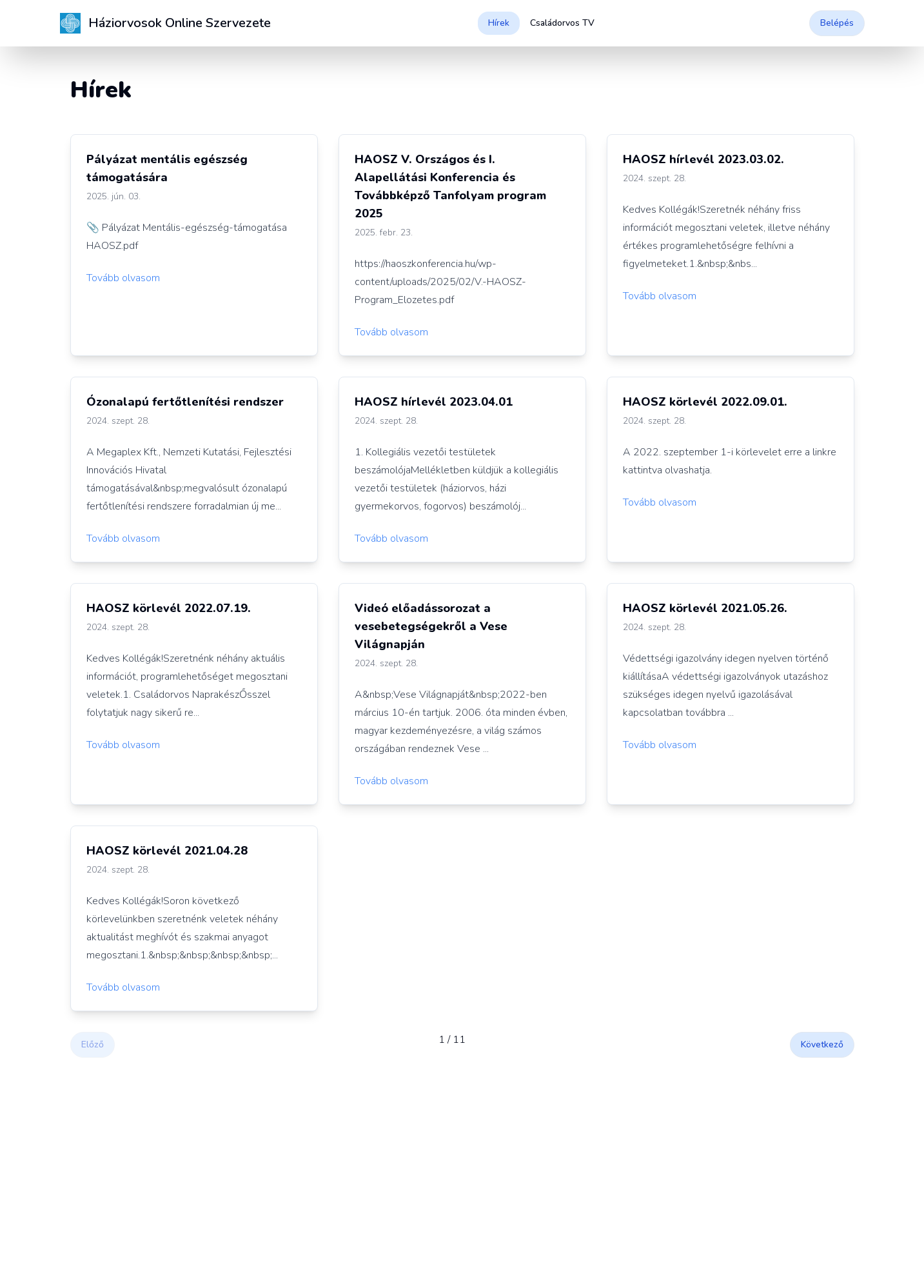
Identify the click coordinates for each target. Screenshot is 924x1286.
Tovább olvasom (123, 278)
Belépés (837, 23)
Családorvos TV (562, 23)
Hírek (498, 23)
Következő (822, 1044)
